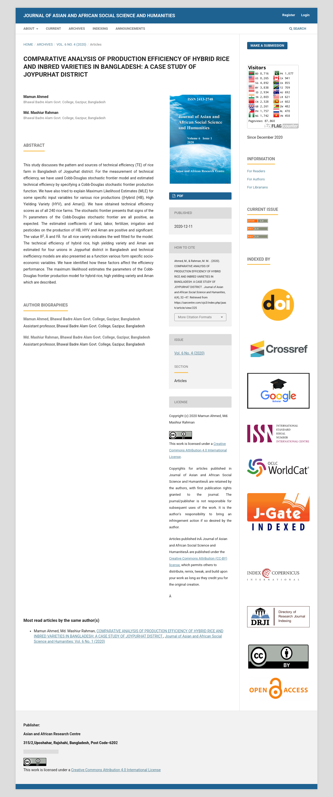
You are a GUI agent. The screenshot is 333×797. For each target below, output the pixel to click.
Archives (77, 28)
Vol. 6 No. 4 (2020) (71, 44)
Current (53, 28)
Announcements (130, 28)
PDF (179, 196)
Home (28, 44)
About (29, 28)
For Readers (256, 171)
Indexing (100, 28)
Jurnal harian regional (41, 752)
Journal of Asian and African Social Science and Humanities (99, 15)
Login (305, 15)
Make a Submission (267, 45)
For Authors (256, 179)
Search (297, 28)
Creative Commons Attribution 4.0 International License (198, 450)
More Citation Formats (195, 317)
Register (288, 15)
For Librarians (257, 187)
